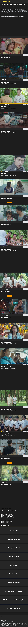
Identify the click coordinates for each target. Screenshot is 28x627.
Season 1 (2, 58)
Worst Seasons (24, 36)
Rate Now (25, 55)
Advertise (2, 619)
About (2, 617)
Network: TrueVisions (14, 16)
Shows (2, 616)
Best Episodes (3, 36)
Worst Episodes (10, 36)
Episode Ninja (10, 621)
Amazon (9, 202)
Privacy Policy (3, 620)
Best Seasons (17, 36)
